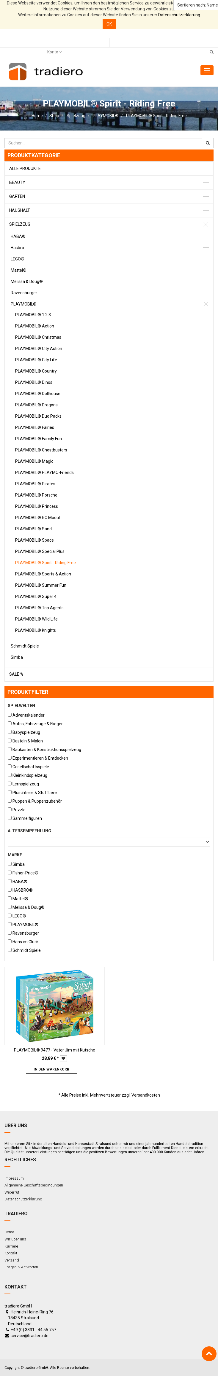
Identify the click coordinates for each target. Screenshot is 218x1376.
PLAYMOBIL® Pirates (35, 483)
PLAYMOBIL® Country (36, 371)
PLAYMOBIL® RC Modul (37, 517)
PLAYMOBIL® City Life (36, 359)
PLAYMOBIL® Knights (35, 630)
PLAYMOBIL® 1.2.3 (33, 314)
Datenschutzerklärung (179, 14)
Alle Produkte (25, 168)
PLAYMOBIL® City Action (38, 348)
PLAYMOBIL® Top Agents (39, 607)
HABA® (18, 236)
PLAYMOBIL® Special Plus (40, 551)
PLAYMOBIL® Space (34, 540)
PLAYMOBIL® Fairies (34, 427)
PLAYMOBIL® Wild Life (36, 619)
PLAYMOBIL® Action (34, 326)
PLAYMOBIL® (106, 115)
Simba (17, 657)
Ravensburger (24, 292)
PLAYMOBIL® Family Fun (38, 438)
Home (37, 115)
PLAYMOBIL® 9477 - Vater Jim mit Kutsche (54, 1050)
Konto (54, 52)
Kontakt (10, 1253)
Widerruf (11, 1192)
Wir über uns (15, 1239)
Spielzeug (76, 115)
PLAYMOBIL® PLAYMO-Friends (44, 472)
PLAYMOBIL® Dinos (33, 382)
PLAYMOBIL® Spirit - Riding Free (156, 115)
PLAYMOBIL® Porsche (36, 495)
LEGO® (17, 259)
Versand (11, 1260)
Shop (54, 115)
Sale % (16, 674)
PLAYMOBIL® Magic (34, 461)
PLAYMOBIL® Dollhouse (37, 393)
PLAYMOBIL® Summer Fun (40, 585)
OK (109, 24)
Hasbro (17, 247)
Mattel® (18, 270)
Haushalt (19, 210)
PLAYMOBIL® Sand (33, 528)
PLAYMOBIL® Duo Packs (38, 416)
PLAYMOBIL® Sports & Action (43, 574)
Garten (17, 196)
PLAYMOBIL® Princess (36, 506)
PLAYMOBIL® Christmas (38, 337)
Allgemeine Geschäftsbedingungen (33, 1185)
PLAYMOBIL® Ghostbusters (41, 450)
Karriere (11, 1246)
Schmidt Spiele (25, 646)
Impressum (14, 1178)
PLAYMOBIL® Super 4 (36, 596)
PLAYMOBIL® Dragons (36, 405)
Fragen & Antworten (21, 1267)
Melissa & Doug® (27, 281)
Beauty (17, 182)
